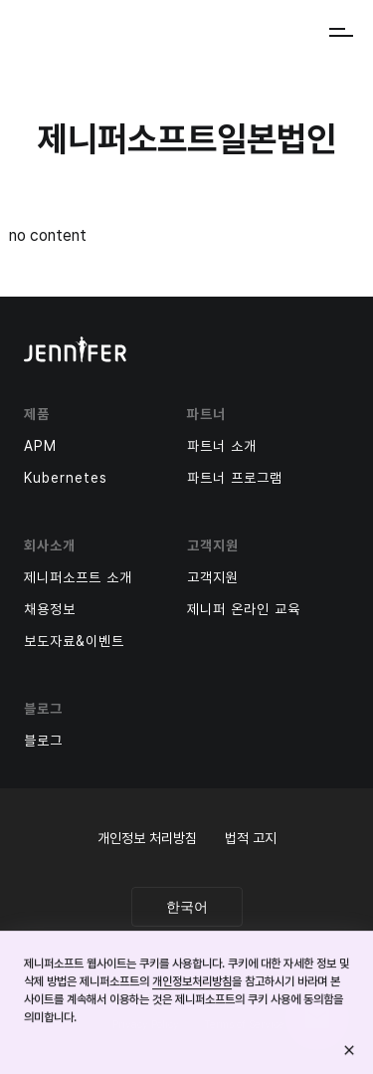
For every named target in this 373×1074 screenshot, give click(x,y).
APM (40, 446)
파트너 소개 (222, 446)
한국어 (187, 907)
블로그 (43, 741)
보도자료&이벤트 (74, 641)
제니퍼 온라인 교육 (243, 609)
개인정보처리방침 (192, 981)
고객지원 (213, 577)
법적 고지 (251, 838)
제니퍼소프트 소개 (78, 577)
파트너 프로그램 (234, 478)
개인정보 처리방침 (147, 838)
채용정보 (50, 609)
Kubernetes (65, 478)
